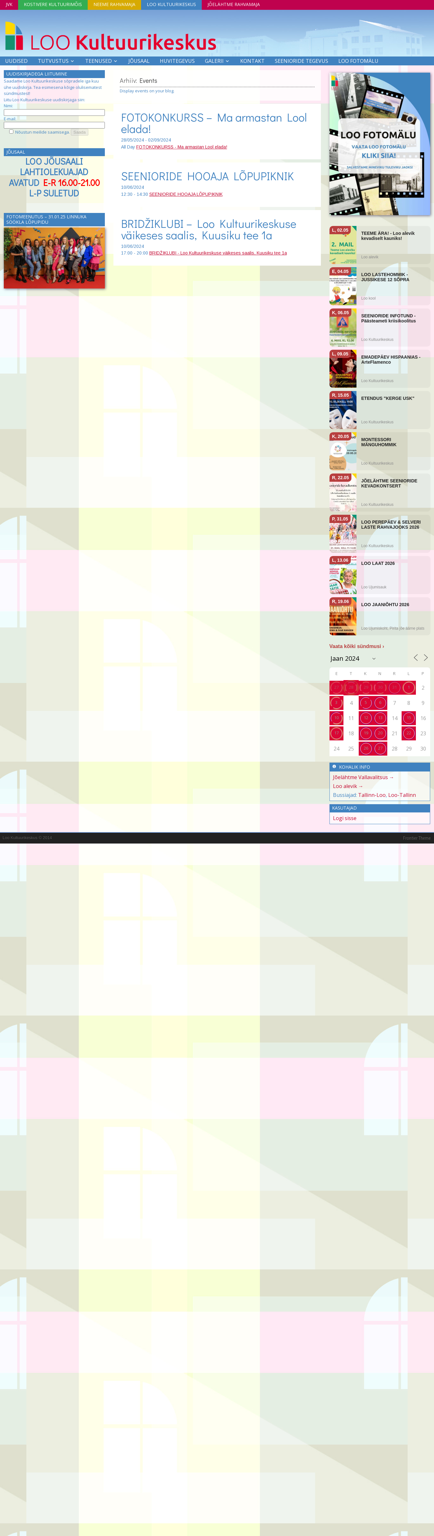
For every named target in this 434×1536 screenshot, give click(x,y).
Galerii (214, 60)
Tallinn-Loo (372, 794)
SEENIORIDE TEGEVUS (301, 60)
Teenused (98, 60)
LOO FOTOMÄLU (358, 60)
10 (336, 717)
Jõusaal (139, 60)
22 (409, 733)
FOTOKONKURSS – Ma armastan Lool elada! (214, 122)
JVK (9, 4)
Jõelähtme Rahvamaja (233, 4)
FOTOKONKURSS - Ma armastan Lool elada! (181, 146)
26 (366, 748)
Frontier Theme (417, 838)
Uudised (16, 60)
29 (366, 687)
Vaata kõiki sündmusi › (356, 646)
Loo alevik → (348, 786)
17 (336, 733)
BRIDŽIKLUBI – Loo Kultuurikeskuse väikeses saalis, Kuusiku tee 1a (208, 229)
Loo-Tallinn (402, 794)
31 (394, 687)
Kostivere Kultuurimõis (53, 4)
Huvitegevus (177, 60)
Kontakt (252, 60)
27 (336, 687)
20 (380, 733)
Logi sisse (344, 818)
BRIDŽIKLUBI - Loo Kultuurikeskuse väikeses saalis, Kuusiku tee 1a (218, 252)
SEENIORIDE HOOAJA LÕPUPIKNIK (207, 175)
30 (380, 687)
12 (366, 717)
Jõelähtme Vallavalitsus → (363, 777)
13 (380, 717)
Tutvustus (53, 60)
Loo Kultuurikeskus (171, 4)
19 (366, 733)
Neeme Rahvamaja (114, 4)
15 (409, 717)
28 (351, 687)
